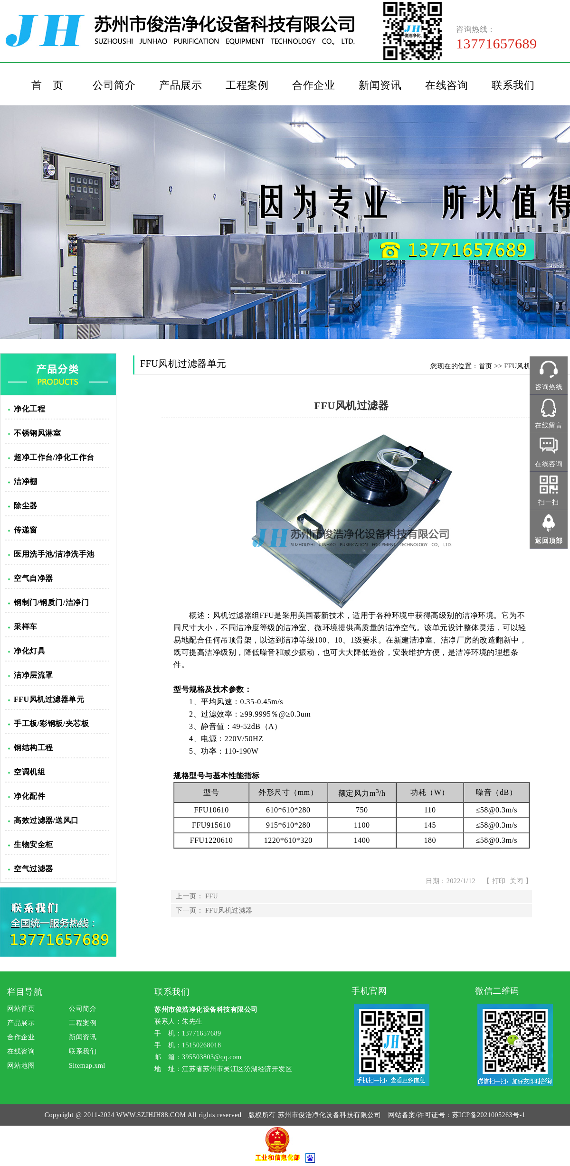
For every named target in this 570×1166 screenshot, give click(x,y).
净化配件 (29, 796)
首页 (486, 366)
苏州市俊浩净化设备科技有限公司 (329, 1115)
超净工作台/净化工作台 (54, 457)
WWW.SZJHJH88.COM (151, 1115)
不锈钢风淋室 (37, 433)
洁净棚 (26, 481)
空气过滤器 (33, 869)
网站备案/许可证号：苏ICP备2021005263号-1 (456, 1115)
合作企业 (313, 85)
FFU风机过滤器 (229, 910)
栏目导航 (24, 992)
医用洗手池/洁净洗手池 (54, 554)
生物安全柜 (33, 844)
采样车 (26, 627)
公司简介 (114, 85)
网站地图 (21, 1065)
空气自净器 (33, 578)
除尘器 (26, 506)
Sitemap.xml (87, 1065)
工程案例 (247, 85)
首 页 (47, 85)
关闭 (516, 881)
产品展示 (180, 85)
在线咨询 (446, 85)
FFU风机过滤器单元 (49, 699)
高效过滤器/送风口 (46, 820)
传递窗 (26, 530)
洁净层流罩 (33, 675)
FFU (211, 896)
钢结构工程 (33, 748)
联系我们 (513, 85)
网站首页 (21, 1008)
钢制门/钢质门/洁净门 (51, 602)
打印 (499, 881)
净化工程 (29, 409)
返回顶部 (548, 540)
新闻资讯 (380, 85)
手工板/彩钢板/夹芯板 (51, 723)
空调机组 (29, 772)
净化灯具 (29, 651)
